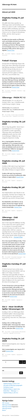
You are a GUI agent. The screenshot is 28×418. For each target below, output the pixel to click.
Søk (3, 370)
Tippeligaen (19, 257)
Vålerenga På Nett (9, 4)
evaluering (5, 333)
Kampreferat (21, 114)
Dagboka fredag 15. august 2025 (11, 389)
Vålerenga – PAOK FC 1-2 (13, 97)
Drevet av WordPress (15, 415)
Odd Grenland (5, 258)
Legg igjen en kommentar (18, 116)
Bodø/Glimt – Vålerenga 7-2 (10, 391)
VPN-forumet (5, 403)
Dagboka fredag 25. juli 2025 (10, 392)
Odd (24, 257)
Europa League (14, 114)
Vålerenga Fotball (6, 404)
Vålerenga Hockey (6, 408)
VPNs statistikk (22, 331)
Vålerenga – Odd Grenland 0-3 (10, 218)
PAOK (10, 116)
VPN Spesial (13, 90)
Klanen (4, 410)
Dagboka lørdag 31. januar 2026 (11, 383)
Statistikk (17, 331)
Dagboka (13, 53)
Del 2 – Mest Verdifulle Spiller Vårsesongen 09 (13, 308)
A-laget (12, 331)
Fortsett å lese (10, 50)
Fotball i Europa (9, 60)
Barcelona (19, 90)
